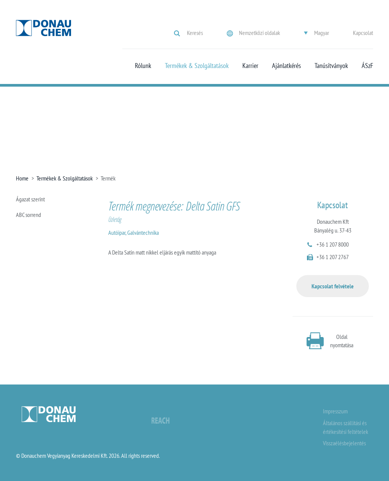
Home (22, 178)
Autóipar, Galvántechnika (133, 232)
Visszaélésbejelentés (344, 443)
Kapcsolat (363, 32)
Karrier (250, 66)
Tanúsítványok (331, 66)
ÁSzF (367, 66)
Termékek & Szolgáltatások (197, 66)
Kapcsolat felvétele (333, 286)
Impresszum (335, 411)
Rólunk (143, 66)
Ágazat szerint (30, 199)
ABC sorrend (28, 214)
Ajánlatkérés (286, 66)
